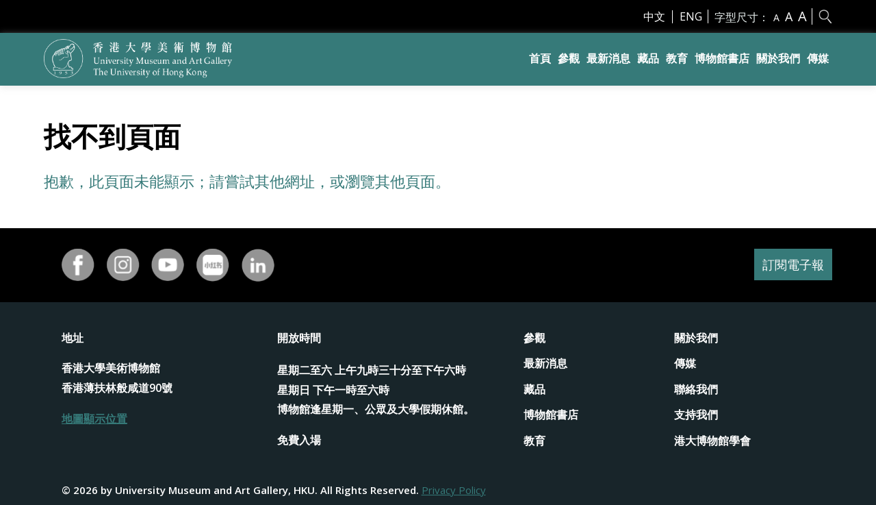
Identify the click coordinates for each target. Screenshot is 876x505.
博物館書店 (722, 58)
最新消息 (608, 58)
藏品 (648, 58)
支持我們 (696, 414)
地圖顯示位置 (94, 418)
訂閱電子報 (790, 265)
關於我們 (778, 58)
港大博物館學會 (712, 440)
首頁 (540, 58)
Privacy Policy (454, 490)
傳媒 (818, 58)
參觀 (569, 58)
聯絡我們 (696, 389)
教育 (677, 58)
